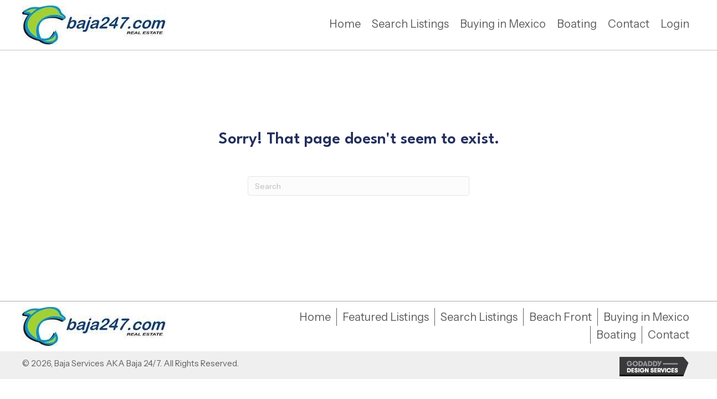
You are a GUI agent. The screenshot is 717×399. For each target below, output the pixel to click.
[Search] (358, 186)
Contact (668, 334)
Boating (616, 334)
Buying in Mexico (646, 317)
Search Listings (479, 317)
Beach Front (560, 317)
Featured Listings (385, 317)
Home (315, 317)
